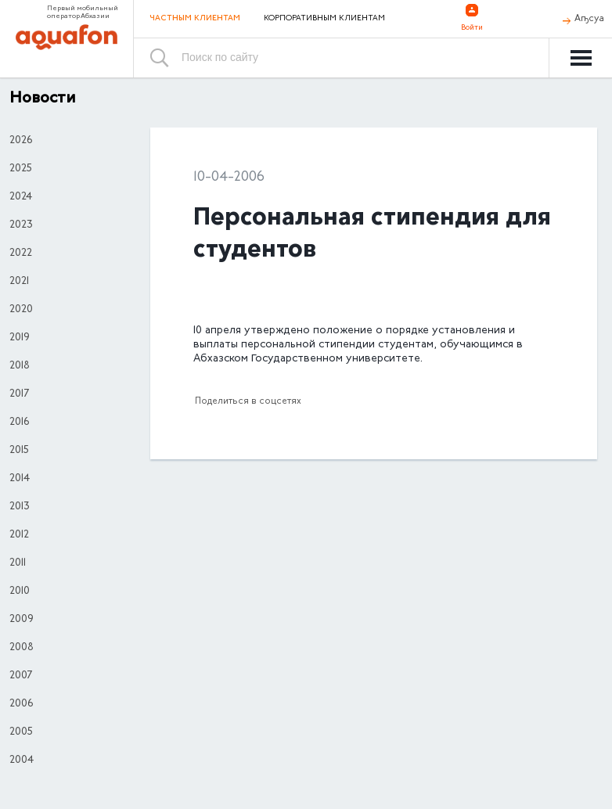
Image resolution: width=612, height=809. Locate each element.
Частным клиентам (194, 18)
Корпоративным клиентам (324, 19)
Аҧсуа (589, 18)
